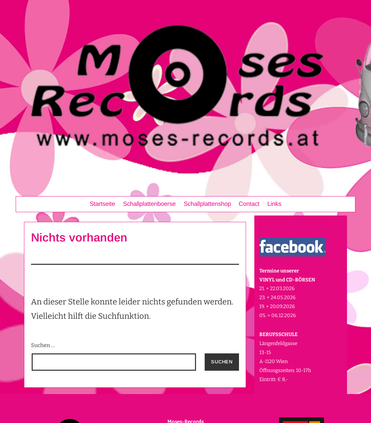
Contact (249, 203)
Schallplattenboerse (149, 203)
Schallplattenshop (207, 203)
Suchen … (43, 345)
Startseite (102, 203)
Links (274, 203)
